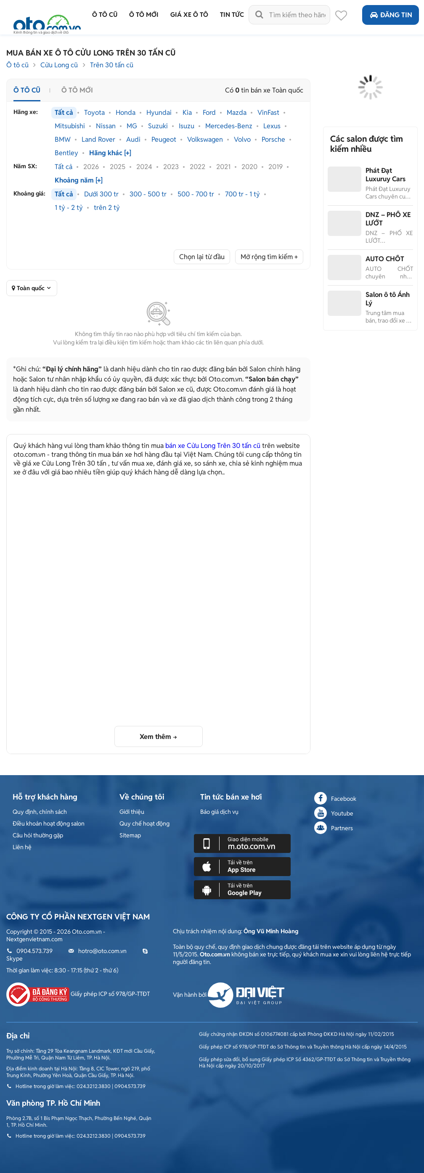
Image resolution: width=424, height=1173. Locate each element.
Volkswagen (205, 139)
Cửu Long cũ (59, 65)
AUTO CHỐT (385, 258)
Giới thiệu (131, 812)
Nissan (106, 126)
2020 (249, 167)
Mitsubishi (70, 126)
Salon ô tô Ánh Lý (388, 298)
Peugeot (163, 139)
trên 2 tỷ (107, 208)
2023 (171, 167)
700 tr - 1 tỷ (242, 194)
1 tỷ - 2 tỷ (69, 208)
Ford (209, 113)
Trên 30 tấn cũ (111, 65)
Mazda (236, 113)
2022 (197, 167)
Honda (125, 113)
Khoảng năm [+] (79, 180)
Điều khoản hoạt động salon (49, 823)
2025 (117, 167)
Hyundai (159, 113)
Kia (187, 113)
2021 (223, 167)
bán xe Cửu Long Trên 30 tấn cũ (212, 445)
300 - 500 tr (148, 194)
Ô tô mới (77, 90)
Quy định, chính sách (40, 812)
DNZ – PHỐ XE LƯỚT (388, 219)
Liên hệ (22, 847)
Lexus (272, 126)
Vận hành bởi (228, 994)
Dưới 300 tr (101, 194)
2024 (144, 167)
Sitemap (130, 835)
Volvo (242, 139)
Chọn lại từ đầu (202, 256)
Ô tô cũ (17, 65)
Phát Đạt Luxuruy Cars (385, 174)
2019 (275, 167)
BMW (63, 139)
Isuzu (186, 126)
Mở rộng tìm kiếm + (269, 256)
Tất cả (64, 113)
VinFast (268, 113)
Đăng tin (390, 15)
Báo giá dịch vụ (219, 812)
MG (132, 126)
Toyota (94, 113)
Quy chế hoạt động (144, 823)
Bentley (66, 153)
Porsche (273, 139)
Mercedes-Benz (228, 126)
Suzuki (158, 126)
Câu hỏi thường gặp (38, 835)
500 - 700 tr (196, 194)
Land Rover (98, 139)
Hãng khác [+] (110, 153)
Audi (133, 139)
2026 (91, 167)
